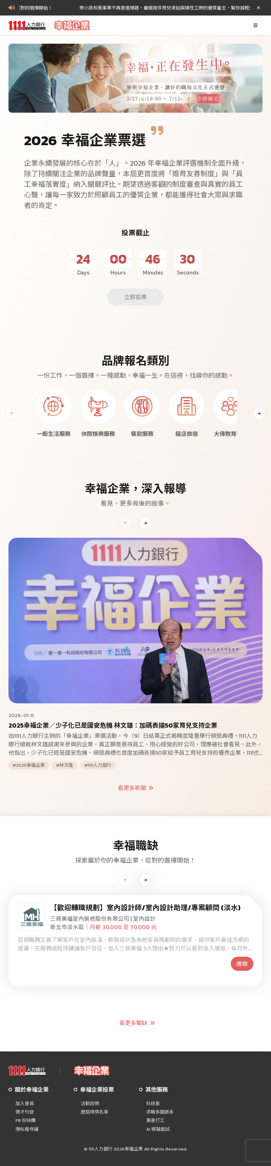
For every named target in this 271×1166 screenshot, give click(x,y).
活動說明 (90, 1103)
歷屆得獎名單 (94, 1112)
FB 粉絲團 (26, 1120)
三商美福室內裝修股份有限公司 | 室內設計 (103, 918)
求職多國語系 (160, 1112)
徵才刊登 (25, 1112)
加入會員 (25, 1103)
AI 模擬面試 (158, 1129)
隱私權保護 (27, 1129)
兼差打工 (155, 1120)
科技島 (153, 1103)
